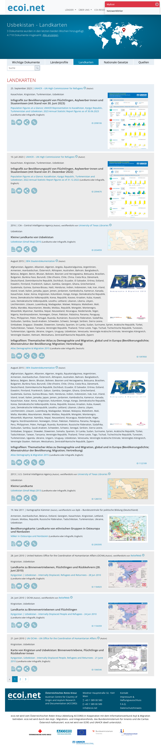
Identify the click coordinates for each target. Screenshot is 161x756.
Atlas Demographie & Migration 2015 (30, 351)
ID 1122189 (142, 467)
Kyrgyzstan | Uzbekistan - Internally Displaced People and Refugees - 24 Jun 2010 (54, 617)
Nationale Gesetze (116, 66)
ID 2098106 (97, 126)
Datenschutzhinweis (131, 711)
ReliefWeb (137, 559)
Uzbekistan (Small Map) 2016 (26, 245)
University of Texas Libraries (95, 228)
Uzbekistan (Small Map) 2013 (26, 494)
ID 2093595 (97, 548)
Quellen (144, 66)
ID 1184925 (97, 590)
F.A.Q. (123, 707)
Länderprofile (59, 66)
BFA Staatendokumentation (42, 264)
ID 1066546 (97, 673)
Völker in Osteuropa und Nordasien (29, 539)
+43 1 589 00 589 (93, 707)
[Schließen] (157, 4)
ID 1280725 (97, 502)
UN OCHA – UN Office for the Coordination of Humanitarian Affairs (63, 641)
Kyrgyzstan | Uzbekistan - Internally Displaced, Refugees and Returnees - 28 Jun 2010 (56, 578)
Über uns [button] (84, 9)
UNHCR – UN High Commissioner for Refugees (60, 92)
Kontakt (124, 696)
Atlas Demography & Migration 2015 (30, 458)
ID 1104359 (97, 629)
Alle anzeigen (50, 39)
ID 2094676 (97, 195)
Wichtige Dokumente (26, 66)
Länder (69, 9)
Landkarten (86, 66)
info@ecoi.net (90, 711)
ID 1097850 (142, 360)
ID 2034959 (97, 253)
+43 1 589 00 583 (93, 703)
